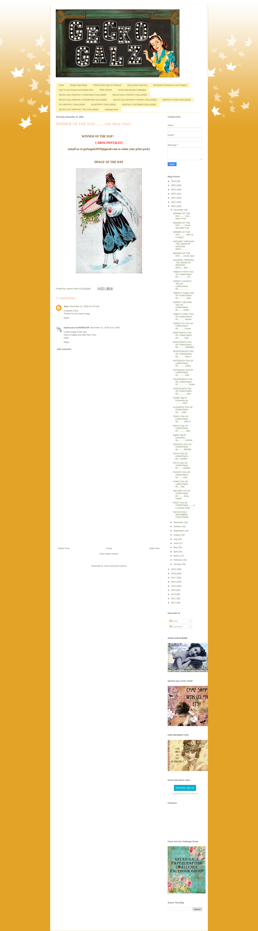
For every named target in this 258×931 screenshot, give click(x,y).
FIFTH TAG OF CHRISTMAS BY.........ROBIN (181, 465)
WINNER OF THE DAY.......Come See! (183, 254)
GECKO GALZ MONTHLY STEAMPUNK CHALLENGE (83, 100)
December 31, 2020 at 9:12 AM (105, 327)
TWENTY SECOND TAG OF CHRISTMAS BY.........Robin (182, 306)
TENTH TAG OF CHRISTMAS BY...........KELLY (182, 419)
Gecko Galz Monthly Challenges (132, 90)
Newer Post (63, 548)
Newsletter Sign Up (185, 788)
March (177, 555)
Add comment (64, 349)
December (179, 210)
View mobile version (108, 554)
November (179, 522)
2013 (173, 594)
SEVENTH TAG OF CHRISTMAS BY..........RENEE (182, 447)
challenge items (111, 109)
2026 (173, 181)
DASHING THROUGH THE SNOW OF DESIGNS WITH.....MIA (183, 264)
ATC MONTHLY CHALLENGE (72, 104)
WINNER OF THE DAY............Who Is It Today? (183, 234)
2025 (173, 185)
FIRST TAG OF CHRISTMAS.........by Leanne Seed (183, 505)
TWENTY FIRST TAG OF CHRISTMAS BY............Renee (183, 316)
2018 (173, 573)
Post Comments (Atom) (115, 566)
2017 (173, 577)
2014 (173, 590)
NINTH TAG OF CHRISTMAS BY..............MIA (181, 428)
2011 (173, 602)
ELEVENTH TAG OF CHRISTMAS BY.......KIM (183, 410)
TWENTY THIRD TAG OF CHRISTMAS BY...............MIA (183, 295)
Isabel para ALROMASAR (76, 327)
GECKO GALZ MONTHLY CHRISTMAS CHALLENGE (82, 95)
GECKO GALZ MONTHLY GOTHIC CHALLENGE (135, 100)
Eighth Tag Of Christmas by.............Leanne (182, 437)
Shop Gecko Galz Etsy (137, 85)
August (177, 535)
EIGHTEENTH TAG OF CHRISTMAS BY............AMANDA (183, 344)
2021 (173, 202)
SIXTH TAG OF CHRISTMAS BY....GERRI (180, 456)
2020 (173, 206)
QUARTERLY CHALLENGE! (103, 104)
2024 (173, 189)
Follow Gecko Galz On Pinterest (107, 85)
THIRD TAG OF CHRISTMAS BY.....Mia (180, 484)
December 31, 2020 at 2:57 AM (84, 306)
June (176, 543)
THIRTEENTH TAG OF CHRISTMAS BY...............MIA (182, 391)
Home (61, 85)
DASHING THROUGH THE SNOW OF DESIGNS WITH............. (183, 245)
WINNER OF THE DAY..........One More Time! (181, 216)
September (179, 530)
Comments (176, 626)
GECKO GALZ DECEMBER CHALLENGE (180, 514)
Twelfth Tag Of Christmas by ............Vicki (180, 400)
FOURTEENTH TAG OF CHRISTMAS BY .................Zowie (184, 382)
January (178, 564)
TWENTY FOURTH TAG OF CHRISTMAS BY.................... (182, 285)
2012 (173, 598)
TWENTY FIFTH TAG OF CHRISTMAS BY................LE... (183, 274)
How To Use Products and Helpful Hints (76, 90)
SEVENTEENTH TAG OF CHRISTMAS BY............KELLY (183, 354)
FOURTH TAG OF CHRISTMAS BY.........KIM (181, 474)
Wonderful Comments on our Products (170, 85)
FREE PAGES (105, 90)
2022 (173, 198)
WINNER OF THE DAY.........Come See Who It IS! (181, 225)
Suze (66, 306)
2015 (173, 586)
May (176, 547)
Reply (66, 318)
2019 (173, 569)
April (176, 551)
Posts (174, 621)
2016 (173, 581)
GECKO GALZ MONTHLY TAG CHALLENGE (79, 109)
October (178, 526)
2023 (173, 193)
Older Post (154, 548)
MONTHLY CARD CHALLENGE (177, 100)
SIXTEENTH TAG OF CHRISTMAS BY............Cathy (183, 363)
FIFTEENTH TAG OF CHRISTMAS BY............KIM (183, 372)
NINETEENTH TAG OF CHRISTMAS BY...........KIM (182, 335)
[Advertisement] (109, 486)
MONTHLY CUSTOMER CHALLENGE (139, 104)
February (178, 560)
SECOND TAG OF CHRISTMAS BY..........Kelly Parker (181, 495)
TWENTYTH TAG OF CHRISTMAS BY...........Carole (183, 326)
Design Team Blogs (78, 85)
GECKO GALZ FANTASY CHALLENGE (129, 95)
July (176, 539)
